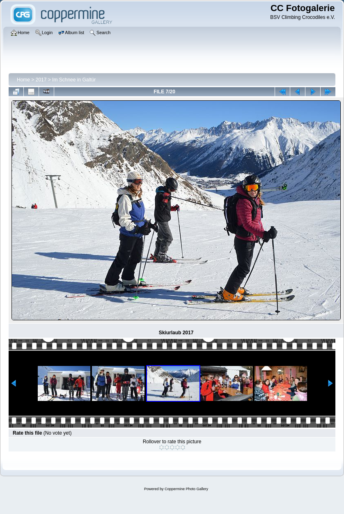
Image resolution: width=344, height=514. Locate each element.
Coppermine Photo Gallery (186, 489)
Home (23, 80)
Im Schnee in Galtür (74, 80)
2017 (41, 80)
